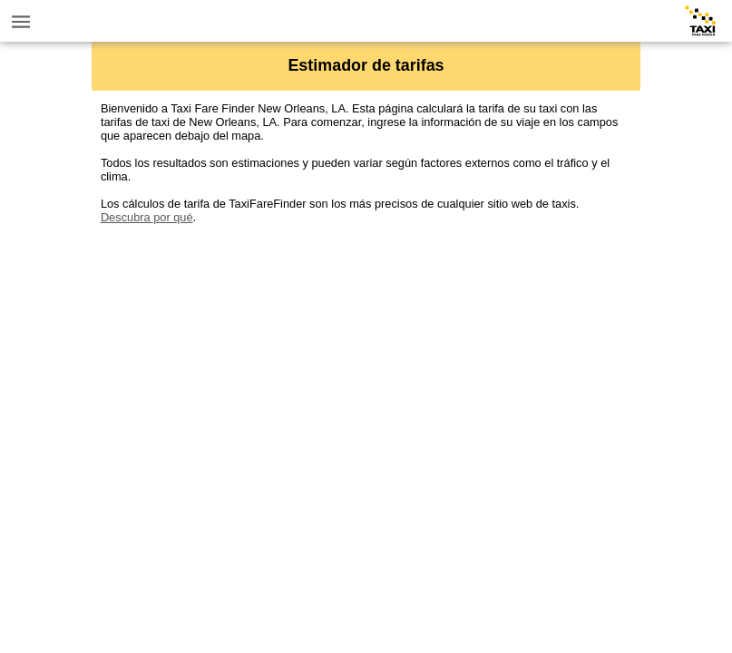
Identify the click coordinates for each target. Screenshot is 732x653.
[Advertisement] (366, 351)
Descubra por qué (147, 217)
